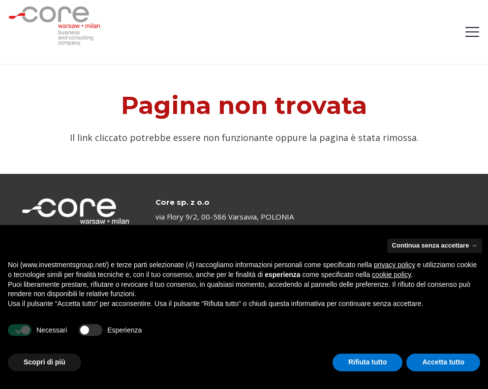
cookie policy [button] (391, 274)
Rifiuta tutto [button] (367, 362)
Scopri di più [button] (44, 362)
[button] (472, 32)
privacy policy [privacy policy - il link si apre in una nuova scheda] (394, 265)
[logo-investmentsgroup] (54, 26)
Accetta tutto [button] (443, 362)
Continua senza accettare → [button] (434, 245)
